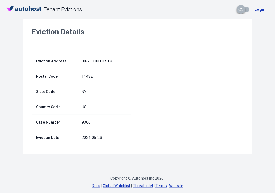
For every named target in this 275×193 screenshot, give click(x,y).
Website (176, 186)
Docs (96, 186)
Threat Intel (143, 186)
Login (260, 9)
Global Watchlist (116, 186)
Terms (161, 186)
